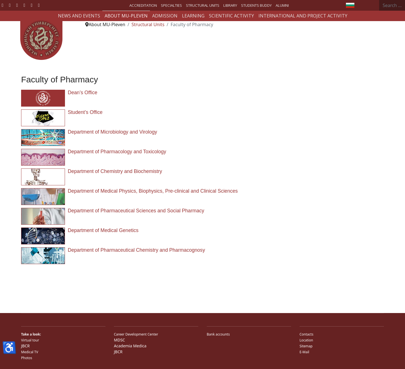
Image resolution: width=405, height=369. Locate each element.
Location (306, 340)
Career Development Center (136, 334)
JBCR (25, 345)
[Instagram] (31, 5)
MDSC (119, 340)
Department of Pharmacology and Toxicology (117, 151)
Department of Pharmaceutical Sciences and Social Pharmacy (136, 210)
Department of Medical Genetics (103, 230)
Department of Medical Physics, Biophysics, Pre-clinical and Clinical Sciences (153, 191)
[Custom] (39, 5)
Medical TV (29, 352)
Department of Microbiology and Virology (112, 132)
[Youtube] (17, 5)
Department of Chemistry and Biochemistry (115, 171)
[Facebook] (2, 5)
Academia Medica (130, 345)
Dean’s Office (82, 92)
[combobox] (392, 5)
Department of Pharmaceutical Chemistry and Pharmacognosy (136, 250)
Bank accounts (218, 334)
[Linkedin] (24, 5)
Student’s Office (85, 112)
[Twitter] (10, 5)
